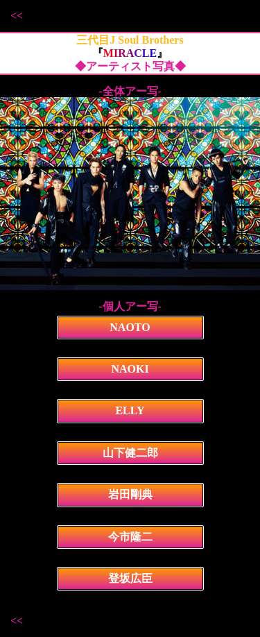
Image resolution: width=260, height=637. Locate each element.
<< (16, 16)
